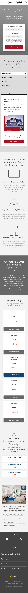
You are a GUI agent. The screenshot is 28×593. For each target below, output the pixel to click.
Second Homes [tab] (6, 89)
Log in (14, 547)
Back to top (14, 591)
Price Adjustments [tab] (7, 77)
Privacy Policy (16, 42)
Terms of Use (13, 581)
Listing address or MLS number (14, 26)
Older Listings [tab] (6, 85)
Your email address (14, 33)
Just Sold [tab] (4, 81)
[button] (7, 540)
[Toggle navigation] (2, 2)
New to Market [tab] (6, 73)
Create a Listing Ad (14, 141)
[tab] (14, 555)
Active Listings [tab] (6, 93)
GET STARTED (14, 329)
